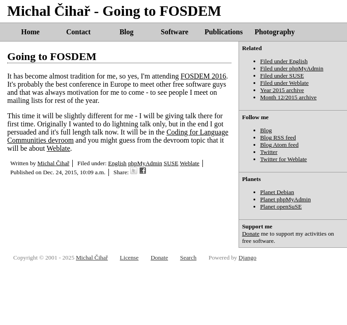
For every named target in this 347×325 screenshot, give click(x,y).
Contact (78, 32)
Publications (224, 32)
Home (30, 32)
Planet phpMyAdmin (285, 199)
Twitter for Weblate (283, 159)
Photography (275, 32)
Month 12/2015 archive (288, 97)
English (117, 163)
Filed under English (284, 61)
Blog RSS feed (278, 137)
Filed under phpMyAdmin (292, 68)
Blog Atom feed (279, 144)
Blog (126, 32)
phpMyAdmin (145, 163)
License (129, 257)
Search (188, 257)
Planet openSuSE (281, 206)
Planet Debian (277, 192)
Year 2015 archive (282, 90)
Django (247, 257)
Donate (251, 233)
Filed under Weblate (284, 82)
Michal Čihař (54, 163)
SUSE (171, 163)
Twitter (268, 152)
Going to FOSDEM (51, 56)
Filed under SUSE (282, 75)
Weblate (58, 148)
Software (174, 32)
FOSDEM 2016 (203, 76)
